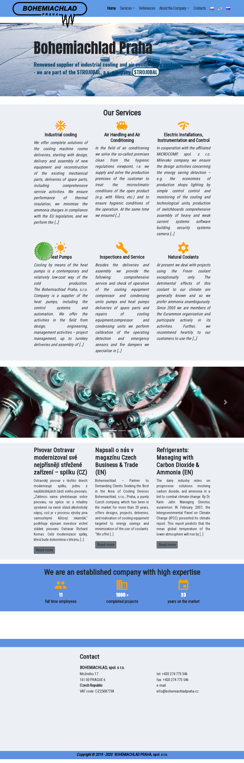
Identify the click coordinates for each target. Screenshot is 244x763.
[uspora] (50, 8)
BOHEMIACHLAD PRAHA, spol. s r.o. (122, 754)
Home (111, 8)
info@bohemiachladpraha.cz (178, 691)
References (147, 8)
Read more (44, 550)
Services (126, 8)
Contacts (199, 8)
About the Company (172, 8)
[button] (18, 402)
